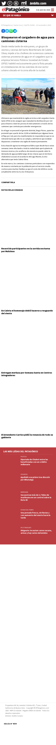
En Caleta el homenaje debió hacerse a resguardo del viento (27, 312)
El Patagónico (6, 25)
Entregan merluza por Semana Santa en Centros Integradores (26, 374)
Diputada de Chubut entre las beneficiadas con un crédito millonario (34, 462)
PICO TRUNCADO (26, 528)
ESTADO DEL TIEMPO (27, 510)
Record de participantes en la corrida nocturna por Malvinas (25, 250)
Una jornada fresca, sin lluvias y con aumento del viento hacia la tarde (35, 515)
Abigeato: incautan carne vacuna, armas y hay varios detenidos (36, 531)
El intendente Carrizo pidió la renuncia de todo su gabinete (27, 436)
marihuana (24, 492)
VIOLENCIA (24, 474)
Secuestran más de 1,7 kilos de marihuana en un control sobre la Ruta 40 (36, 497)
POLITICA (23, 457)
